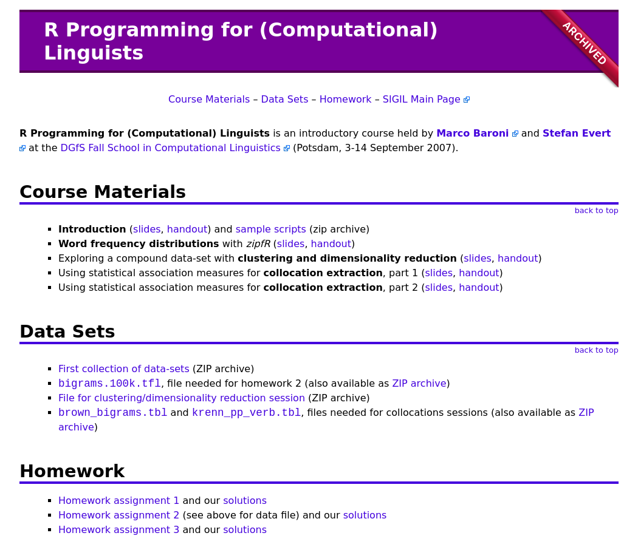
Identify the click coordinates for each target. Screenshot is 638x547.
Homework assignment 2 (118, 515)
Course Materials (209, 99)
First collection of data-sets (124, 369)
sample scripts (271, 229)
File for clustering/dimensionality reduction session (181, 398)
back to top (597, 210)
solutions (245, 500)
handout (187, 229)
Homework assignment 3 (118, 529)
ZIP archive (419, 383)
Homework (346, 99)
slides (147, 229)
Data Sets (285, 99)
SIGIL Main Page (422, 99)
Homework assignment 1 (118, 500)
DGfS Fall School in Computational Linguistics (171, 148)
